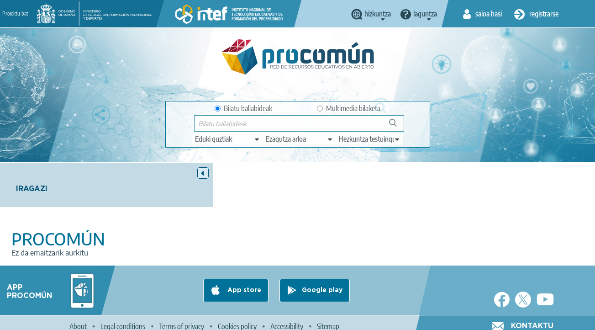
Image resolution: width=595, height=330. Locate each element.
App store (243, 283)
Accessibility (286, 319)
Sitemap (328, 319)
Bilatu (397, 126)
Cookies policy (237, 319)
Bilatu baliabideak (243, 108)
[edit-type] (227, 139)
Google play (322, 283)
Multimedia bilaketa (348, 108)
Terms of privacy (181, 319)
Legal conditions (122, 319)
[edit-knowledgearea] (299, 139)
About (78, 319)
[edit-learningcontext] (369, 139)
